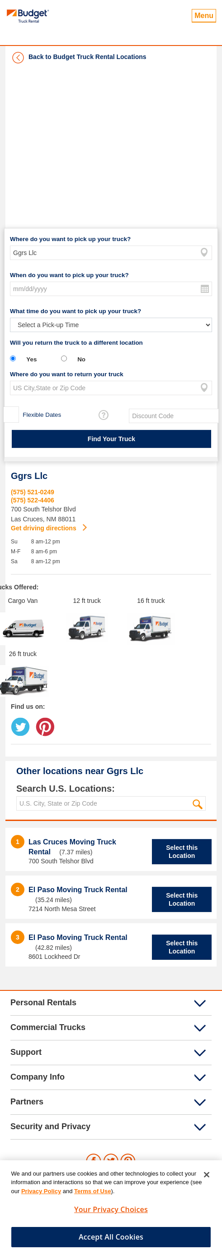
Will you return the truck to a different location (76, 342)
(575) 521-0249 (32, 492)
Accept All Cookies (111, 1240)
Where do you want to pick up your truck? (70, 239)
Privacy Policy (41, 1194)
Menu (203, 15)
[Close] (207, 1178)
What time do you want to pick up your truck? (75, 311)
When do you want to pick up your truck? (69, 275)
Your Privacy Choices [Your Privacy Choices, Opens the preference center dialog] (111, 1213)
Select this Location (182, 851)
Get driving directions (44, 528)
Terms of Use (92, 1194)
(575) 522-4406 (32, 500)
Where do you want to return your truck (66, 374)
